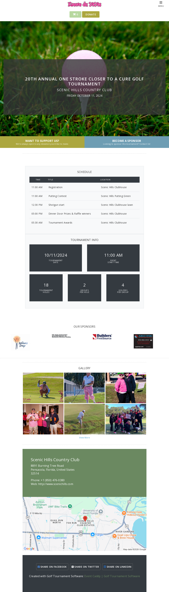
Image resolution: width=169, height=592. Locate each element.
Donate (91, 14)
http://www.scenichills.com (55, 484)
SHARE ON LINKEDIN (117, 566)
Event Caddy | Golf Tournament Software (112, 576)
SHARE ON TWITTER (85, 566)
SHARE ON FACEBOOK (52, 566)
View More (84, 437)
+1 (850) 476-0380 (53, 480)
